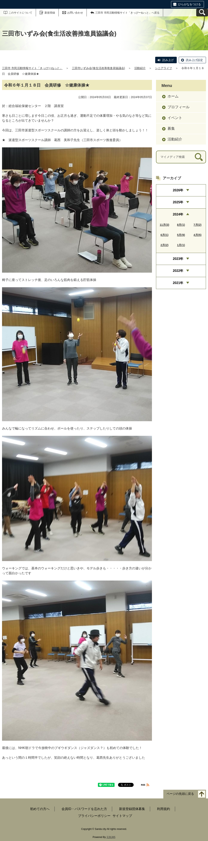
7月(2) (198, 224)
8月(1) (181, 224)
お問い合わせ (75, 12)
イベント (175, 118)
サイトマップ (122, 815)
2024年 (178, 214)
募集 (171, 128)
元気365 (110, 837)
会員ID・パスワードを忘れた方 (84, 809)
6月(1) (164, 235)
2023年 (178, 258)
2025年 (178, 202)
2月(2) (164, 245)
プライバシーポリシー (94, 815)
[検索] (199, 157)
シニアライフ (163, 68)
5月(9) (181, 235)
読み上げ (168, 60)
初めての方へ (40, 809)
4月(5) (198, 235)
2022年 (178, 270)
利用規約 (163, 809)
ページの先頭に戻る (180, 794)
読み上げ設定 (194, 60)
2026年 (178, 190)
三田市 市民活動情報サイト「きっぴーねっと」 (32, 68)
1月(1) (181, 245)
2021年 (178, 283)
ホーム (173, 96)
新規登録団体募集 (132, 809)
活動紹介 (140, 68)
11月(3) (164, 224)
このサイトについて (20, 12)
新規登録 (49, 12)
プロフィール (179, 107)
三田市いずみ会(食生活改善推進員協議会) (98, 68)
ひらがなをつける (189, 4)
